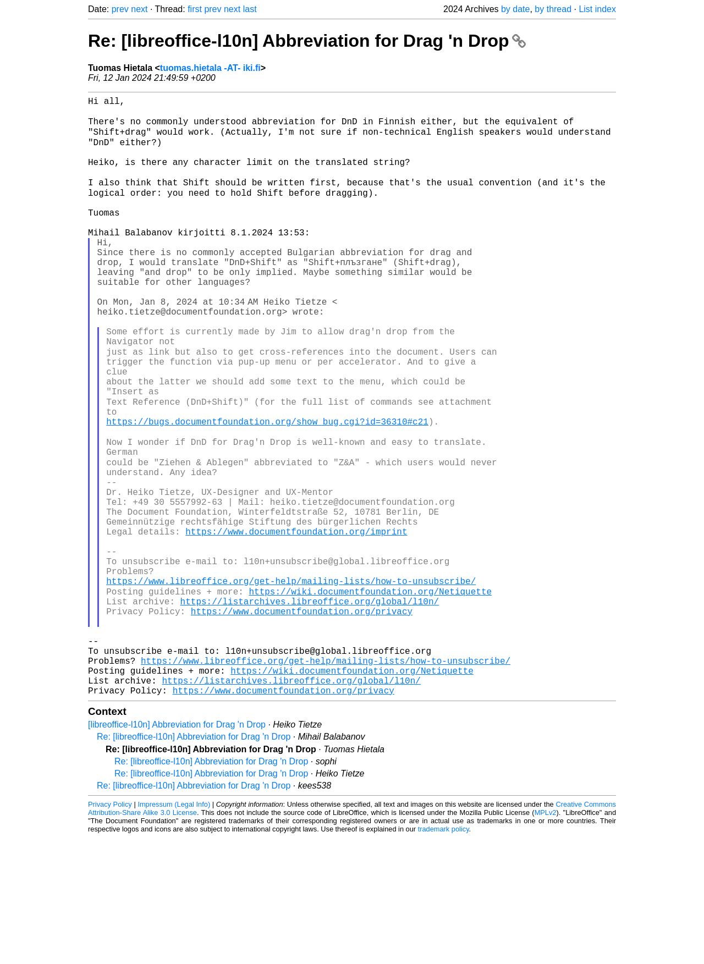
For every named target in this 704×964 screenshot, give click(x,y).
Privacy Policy (110, 931)
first (195, 9)
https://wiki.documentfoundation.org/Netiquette (370, 696)
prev (120, 9)
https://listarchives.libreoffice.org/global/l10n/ (309, 708)
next (139, 9)
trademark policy (443, 955)
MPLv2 (546, 939)
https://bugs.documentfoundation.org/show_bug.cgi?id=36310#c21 (267, 490)
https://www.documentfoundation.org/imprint (296, 623)
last (250, 9)
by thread (553, 9)
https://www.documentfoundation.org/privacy (302, 720)
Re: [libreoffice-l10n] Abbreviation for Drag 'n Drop (307, 41)
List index (597, 9)
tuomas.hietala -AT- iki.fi (210, 68)
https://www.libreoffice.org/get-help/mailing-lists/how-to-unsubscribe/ (291, 683)
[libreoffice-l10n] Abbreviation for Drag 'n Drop (177, 851)
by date (515, 9)
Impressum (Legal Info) (174, 931)
